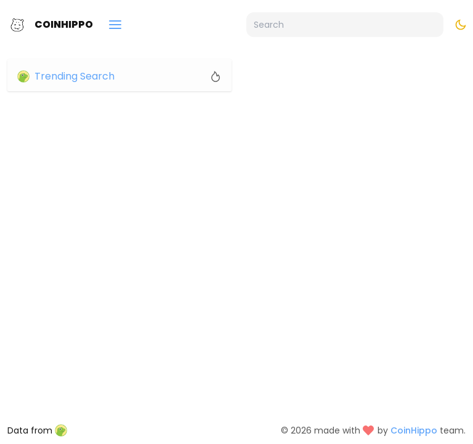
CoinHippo (63, 24)
